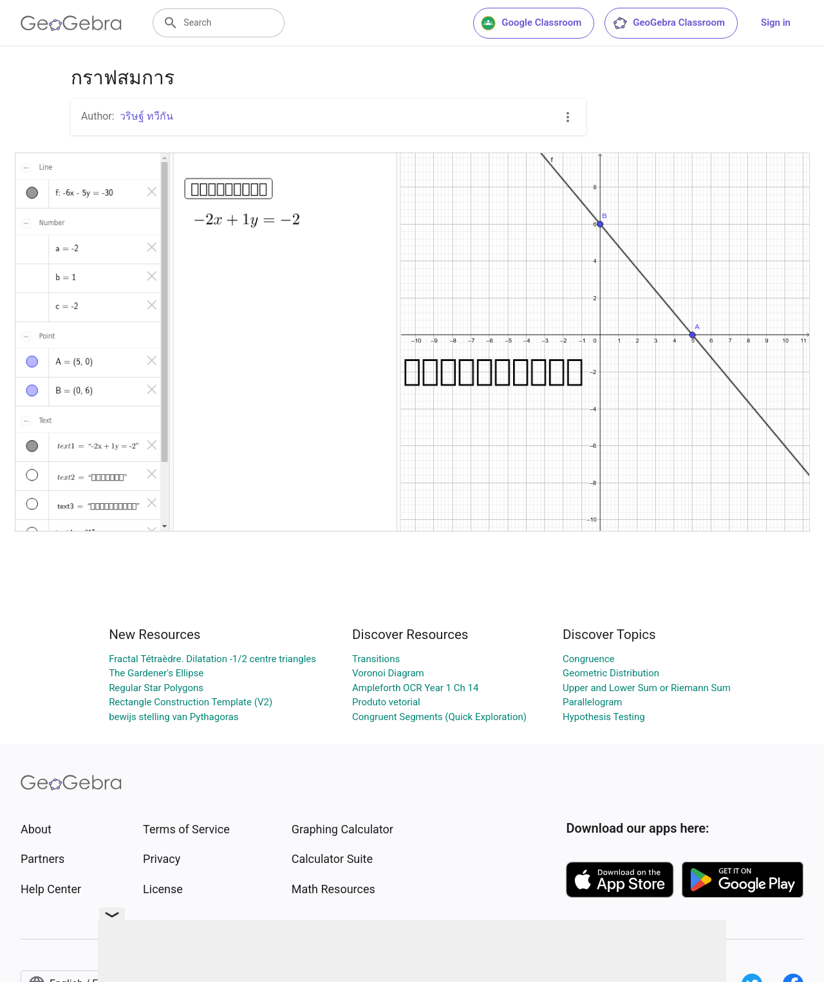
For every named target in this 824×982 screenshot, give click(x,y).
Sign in (776, 22)
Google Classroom (531, 23)
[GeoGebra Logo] (71, 23)
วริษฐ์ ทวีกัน (146, 116)
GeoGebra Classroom (668, 23)
